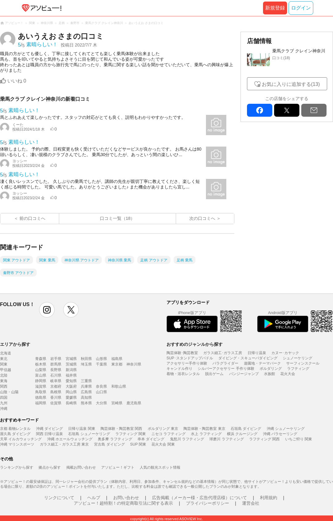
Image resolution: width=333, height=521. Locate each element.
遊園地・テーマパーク (262, 363)
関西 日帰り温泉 (49, 434)
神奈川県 (133, 364)
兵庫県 (86, 386)
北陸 (3, 375)
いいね (16, 80)
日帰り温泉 (257, 353)
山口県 (101, 392)
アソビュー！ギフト (117, 467)
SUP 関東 (138, 444)
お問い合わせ (126, 497)
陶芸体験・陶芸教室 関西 (121, 428)
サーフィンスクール (302, 363)
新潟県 (71, 370)
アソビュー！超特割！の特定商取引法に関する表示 (123, 503)
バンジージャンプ (244, 374)
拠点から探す (50, 467)
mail (314, 110)
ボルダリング (271, 368)
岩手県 (55, 359)
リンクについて (59, 497)
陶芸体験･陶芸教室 (182, 353)
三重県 (86, 381)
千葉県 (101, 364)
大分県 (101, 403)
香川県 (55, 397)
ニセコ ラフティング (168, 434)
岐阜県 (55, 381)
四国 (3, 397)
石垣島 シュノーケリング (89, 434)
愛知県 (71, 381)
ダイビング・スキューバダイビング (248, 358)
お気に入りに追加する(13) (291, 84)
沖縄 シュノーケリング (286, 428)
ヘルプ (93, 497)
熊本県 (86, 403)
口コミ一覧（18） (117, 218)
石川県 (55, 375)
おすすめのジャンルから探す (194, 344)
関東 (3, 364)
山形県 (101, 359)
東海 (3, 381)
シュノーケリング (297, 358)
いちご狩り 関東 (298, 439)
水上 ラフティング (206, 434)
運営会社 (250, 503)
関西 (3, 386)
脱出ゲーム (214, 374)
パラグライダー (225, 363)
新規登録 (275, 7)
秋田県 (86, 359)
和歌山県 (118, 386)
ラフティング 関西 (264, 439)
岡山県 (71, 392)
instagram (47, 309)
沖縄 (3, 408)
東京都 (116, 364)
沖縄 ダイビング (49, 428)
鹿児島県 (133, 403)
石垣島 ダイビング (246, 428)
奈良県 (101, 386)
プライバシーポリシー (207, 503)
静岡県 (40, 381)
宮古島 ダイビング (109, 444)
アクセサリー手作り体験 (186, 363)
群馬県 (55, 364)
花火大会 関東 (163, 444)
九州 (3, 403)
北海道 (5, 353)
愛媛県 (71, 397)
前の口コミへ (32, 218)
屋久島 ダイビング (15, 434)
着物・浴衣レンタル (183, 374)
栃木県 (40, 364)
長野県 (55, 370)
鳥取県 (40, 392)
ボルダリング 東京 (163, 428)
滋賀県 (40, 386)
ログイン (301, 7)
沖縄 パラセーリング (280, 434)
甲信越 (5, 370)
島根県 (55, 392)
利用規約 (268, 497)
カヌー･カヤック (285, 353)
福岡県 (40, 403)
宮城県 (71, 359)
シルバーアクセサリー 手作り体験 (226, 368)
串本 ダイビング (151, 439)
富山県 (40, 375)
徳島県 (40, 397)
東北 (3, 359)
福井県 (71, 375)
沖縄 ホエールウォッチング (69, 439)
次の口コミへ (202, 218)
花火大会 (287, 374)
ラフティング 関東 (130, 434)
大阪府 (71, 386)
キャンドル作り (179, 368)
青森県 (40, 359)
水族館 (269, 374)
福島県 (116, 359)
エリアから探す (15, 344)
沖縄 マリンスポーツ (17, 444)
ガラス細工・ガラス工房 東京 (64, 444)
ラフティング (298, 368)
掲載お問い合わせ (81, 467)
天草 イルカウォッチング (21, 439)
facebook (259, 110)
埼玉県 (86, 364)
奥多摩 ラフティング (115, 439)
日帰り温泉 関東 (81, 428)
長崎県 (71, 403)
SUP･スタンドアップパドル (189, 358)
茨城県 (71, 364)
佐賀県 (55, 403)
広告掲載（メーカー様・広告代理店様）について (199, 497)
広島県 (86, 392)
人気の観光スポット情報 (160, 467)
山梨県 (40, 370)
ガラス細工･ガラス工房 (222, 353)
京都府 (55, 386)
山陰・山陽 (9, 392)
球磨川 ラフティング (226, 439)
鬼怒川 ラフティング (187, 439)
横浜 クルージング (242, 434)
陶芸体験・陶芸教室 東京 (204, 428)
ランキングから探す (16, 467)
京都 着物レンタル (15, 428)
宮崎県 (116, 403)
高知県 (86, 397)
